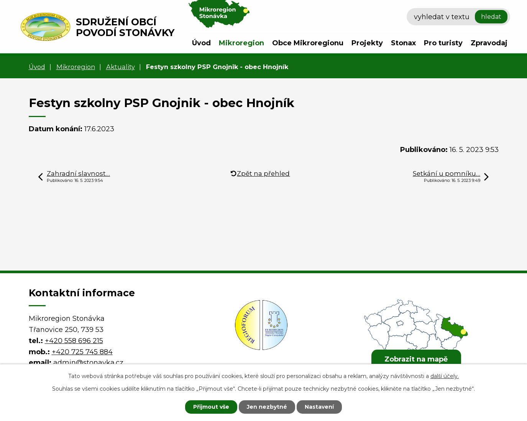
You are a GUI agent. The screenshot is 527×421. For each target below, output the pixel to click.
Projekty (367, 43)
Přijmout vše (211, 406)
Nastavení (319, 406)
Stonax (403, 43)
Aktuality (120, 67)
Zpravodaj (489, 43)
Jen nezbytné (267, 406)
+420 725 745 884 (82, 352)
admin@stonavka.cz (88, 362)
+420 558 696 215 (74, 341)
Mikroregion (241, 43)
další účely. (444, 376)
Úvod (201, 43)
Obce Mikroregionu (307, 43)
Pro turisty (443, 43)
